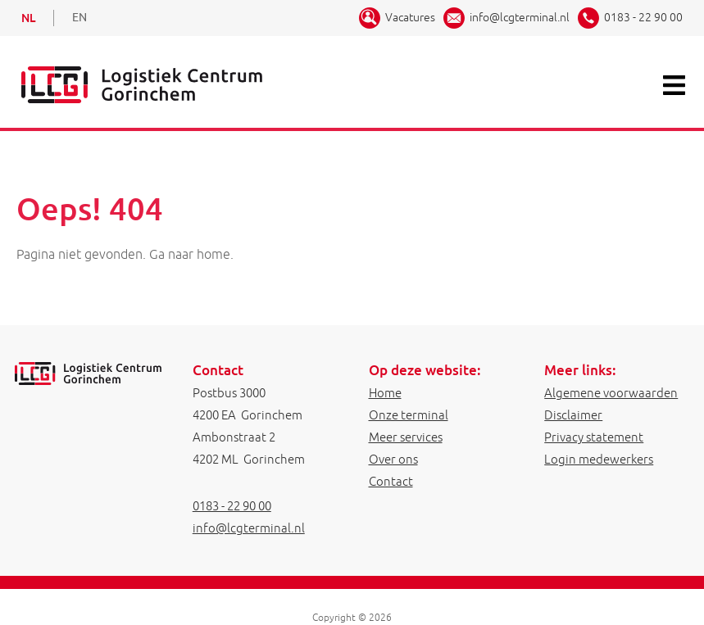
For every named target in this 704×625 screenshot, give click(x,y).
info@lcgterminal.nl (520, 17)
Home (385, 393)
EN (79, 18)
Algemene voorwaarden (611, 393)
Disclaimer (573, 415)
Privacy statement (593, 437)
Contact (391, 481)
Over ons (393, 459)
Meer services (406, 437)
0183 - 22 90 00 (643, 17)
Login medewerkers (598, 459)
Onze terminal (408, 415)
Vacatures (410, 17)
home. (215, 254)
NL (28, 18)
